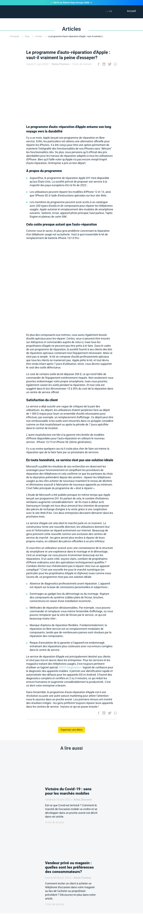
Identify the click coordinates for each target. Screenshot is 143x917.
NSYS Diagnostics (70, 667)
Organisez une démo (71, 729)
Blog (27, 36)
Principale (15, 36)
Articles (39, 36)
